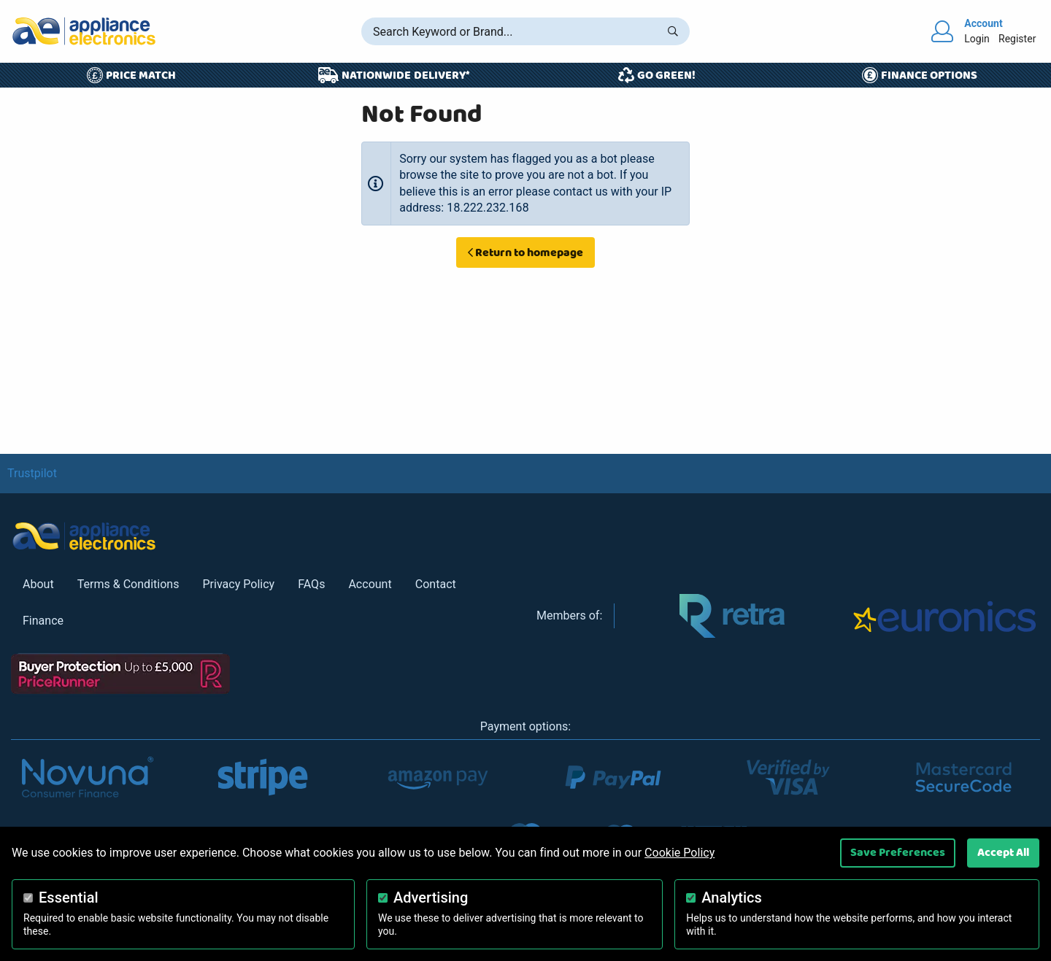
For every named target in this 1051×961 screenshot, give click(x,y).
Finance (43, 621)
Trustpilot (32, 473)
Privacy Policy (238, 584)
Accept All (1003, 852)
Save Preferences (897, 852)
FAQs (311, 584)
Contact (435, 584)
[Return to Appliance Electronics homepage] (84, 31)
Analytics (731, 897)
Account (369, 584)
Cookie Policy (679, 853)
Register (1017, 39)
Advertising (430, 897)
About (38, 584)
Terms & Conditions (128, 584)
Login (977, 39)
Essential (69, 897)
